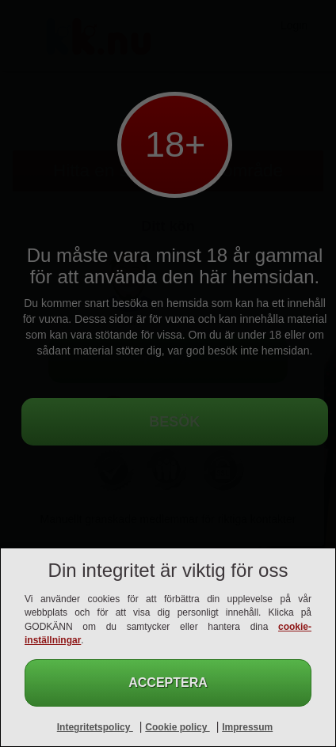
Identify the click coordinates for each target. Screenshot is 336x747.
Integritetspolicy (95, 727)
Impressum (247, 727)
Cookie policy (177, 727)
